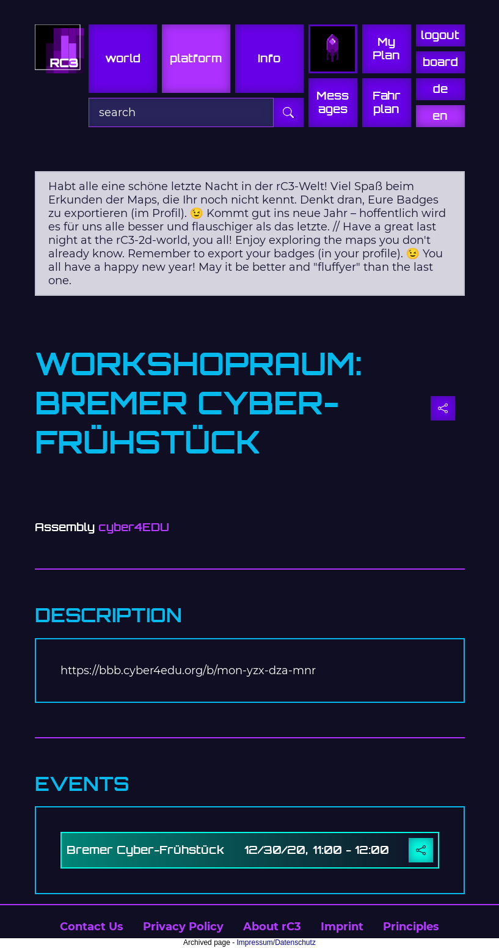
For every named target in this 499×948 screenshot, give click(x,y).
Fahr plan (387, 102)
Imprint (342, 926)
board (440, 62)
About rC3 (272, 926)
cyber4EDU (133, 527)
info (269, 58)
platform (196, 58)
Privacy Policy (183, 926)
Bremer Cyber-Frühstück (145, 849)
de (440, 89)
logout (440, 35)
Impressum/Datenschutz (276, 942)
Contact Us (91, 926)
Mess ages (332, 102)
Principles (411, 926)
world (122, 58)
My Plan (386, 48)
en (440, 115)
